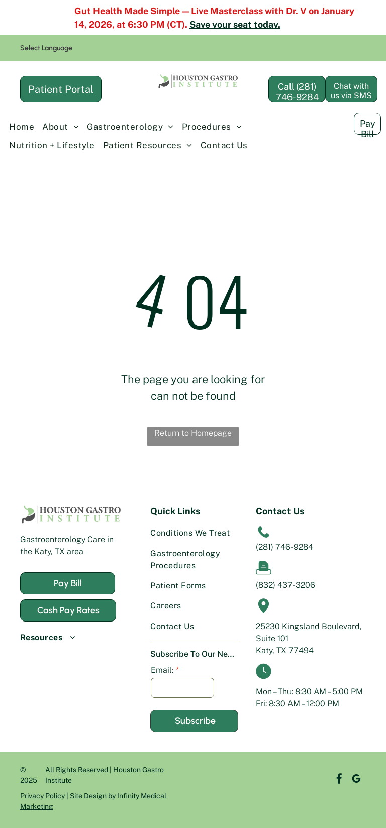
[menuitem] (21, 127)
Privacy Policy (42, 796)
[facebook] (324, 780)
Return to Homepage (193, 433)
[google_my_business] (341, 780)
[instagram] (358, 780)
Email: (162, 670)
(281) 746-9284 (284, 547)
